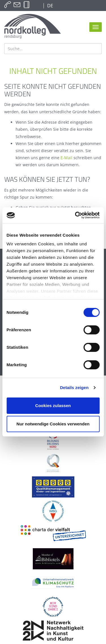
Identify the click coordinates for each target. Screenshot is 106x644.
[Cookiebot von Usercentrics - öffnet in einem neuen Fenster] (75, 215)
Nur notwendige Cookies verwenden (52, 423)
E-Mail (66, 157)
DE (49, 6)
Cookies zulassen (53, 405)
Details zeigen (74, 387)
